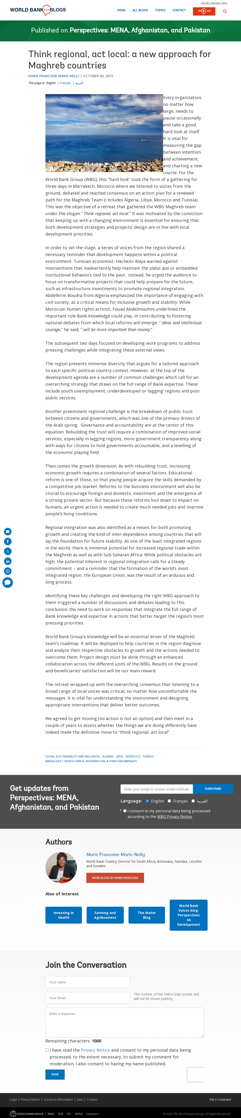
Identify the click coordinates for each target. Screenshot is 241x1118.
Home (121, 10)
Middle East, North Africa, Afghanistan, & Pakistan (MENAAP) (91, 761)
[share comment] (7, 582)
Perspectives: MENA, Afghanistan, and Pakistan (140, 31)
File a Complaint (220, 1100)
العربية (79, 83)
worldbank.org (214, 3)
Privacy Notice (95, 1050)
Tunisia (148, 756)
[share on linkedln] (8, 561)
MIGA (79, 1114)
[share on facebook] (8, 541)
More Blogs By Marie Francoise (115, 878)
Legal (13, 1100)
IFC (69, 1114)
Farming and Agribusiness (105, 915)
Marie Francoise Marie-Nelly (53, 76)
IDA (60, 1114)
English (51, 83)
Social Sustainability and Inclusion (72, 756)
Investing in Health (64, 915)
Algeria (107, 756)
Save (55, 1074)
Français (65, 83)
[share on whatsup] (8, 571)
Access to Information (58, 1100)
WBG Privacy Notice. (175, 816)
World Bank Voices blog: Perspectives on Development (188, 915)
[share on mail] (8, 531)
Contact (179, 10)
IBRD (51, 1114)
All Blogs (140, 10)
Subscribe (213, 788)
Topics (160, 10)
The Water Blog (147, 915)
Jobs (80, 1100)
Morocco (133, 756)
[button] (225, 11)
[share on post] (8, 551)
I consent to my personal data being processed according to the (169, 813)
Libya (119, 756)
